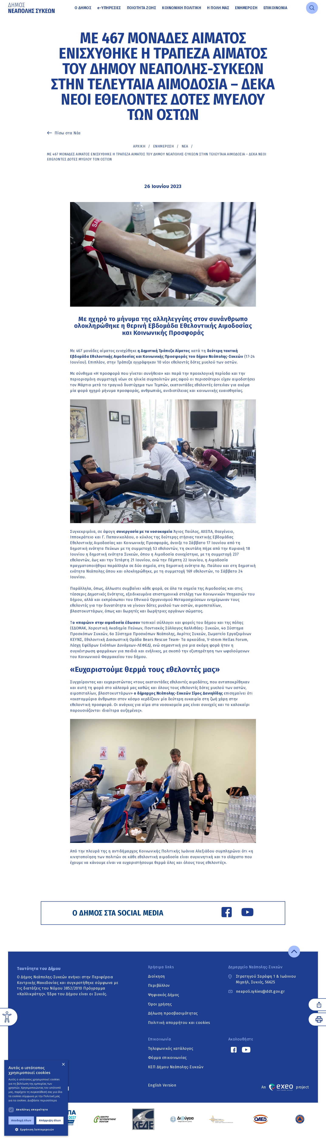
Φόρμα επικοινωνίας (167, 1062)
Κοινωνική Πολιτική (181, 8)
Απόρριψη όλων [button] (50, 1120)
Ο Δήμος (83, 8)
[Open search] (312, 8)
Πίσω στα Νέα (68, 133)
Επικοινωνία (275, 8)
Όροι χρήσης (160, 1008)
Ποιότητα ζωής (141, 8)
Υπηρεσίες (109, 8)
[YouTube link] (244, 913)
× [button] (63, 1064)
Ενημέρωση (246, 8)
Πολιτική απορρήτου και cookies (179, 1027)
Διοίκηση (156, 980)
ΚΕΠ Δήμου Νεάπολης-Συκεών (176, 1071)
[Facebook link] (223, 914)
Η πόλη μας (218, 8)
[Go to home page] (32, 8)
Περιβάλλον (159, 989)
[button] (36, 1129)
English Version (162, 1089)
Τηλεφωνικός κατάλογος (170, 1052)
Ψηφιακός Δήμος (163, 999)
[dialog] (36, 1098)
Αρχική (139, 146)
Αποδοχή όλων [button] (21, 1120)
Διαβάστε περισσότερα (42, 1100)
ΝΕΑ (185, 146)
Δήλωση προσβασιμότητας (173, 1017)
